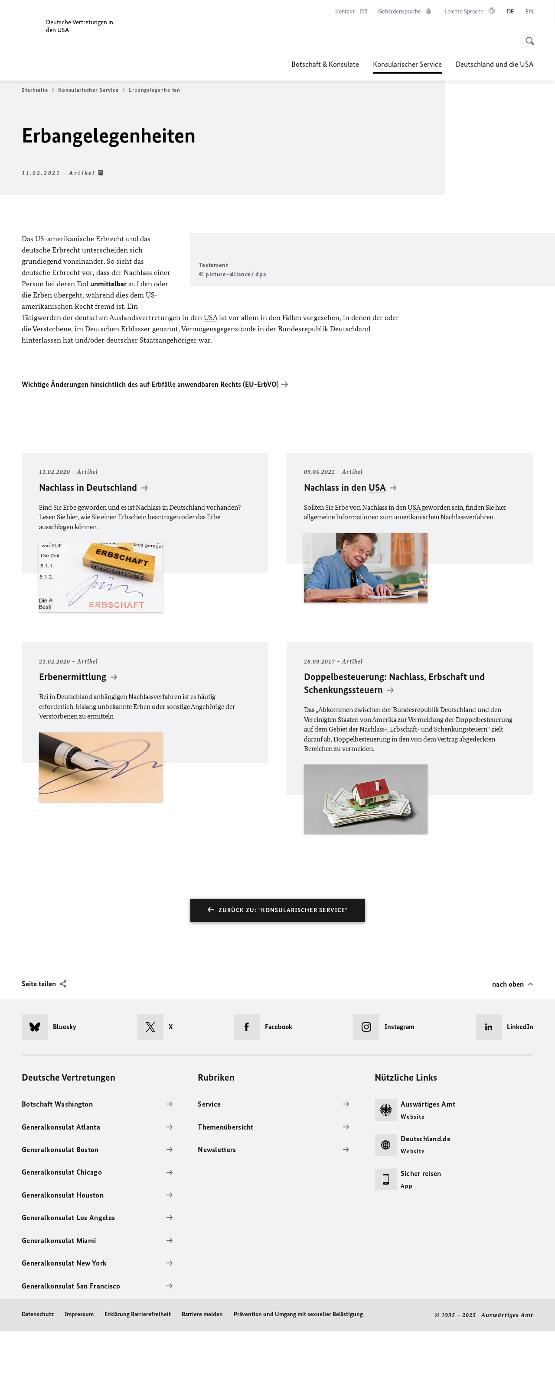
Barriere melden (202, 1359)
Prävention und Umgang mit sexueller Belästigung (298, 1359)
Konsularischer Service (407, 64)
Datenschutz (38, 1359)
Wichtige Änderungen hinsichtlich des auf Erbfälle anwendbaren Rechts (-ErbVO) (150, 429)
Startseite (38, 90)
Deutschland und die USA (494, 64)
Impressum (79, 1359)
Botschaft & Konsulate (325, 64)
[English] (529, 11)
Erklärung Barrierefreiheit (137, 1359)
